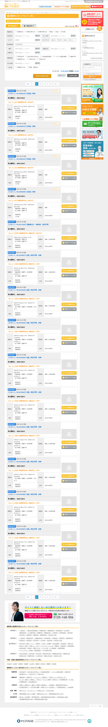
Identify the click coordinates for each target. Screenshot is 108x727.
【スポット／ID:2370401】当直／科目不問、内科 (24, 427)
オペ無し (71, 679)
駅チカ (39, 679)
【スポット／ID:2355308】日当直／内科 (21, 192)
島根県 (26, 664)
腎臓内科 (40, 633)
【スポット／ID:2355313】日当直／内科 (21, 126)
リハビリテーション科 (46, 646)
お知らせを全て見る (96, 58)
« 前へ (28, 84)
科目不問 (22, 643)
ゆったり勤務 (47, 679)
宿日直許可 (21, 56)
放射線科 (63, 646)
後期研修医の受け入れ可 (56, 694)
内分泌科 (66, 630)
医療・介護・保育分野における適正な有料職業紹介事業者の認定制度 (89, 721)
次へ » (56, 84)
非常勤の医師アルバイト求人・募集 (13, 12)
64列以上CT (40, 690)
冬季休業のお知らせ (89, 47)
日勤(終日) (20, 31)
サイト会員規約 (35, 715)
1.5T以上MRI (50, 690)
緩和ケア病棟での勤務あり (39, 685)
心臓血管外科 (39, 638)
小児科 (43, 643)
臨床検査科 (37, 650)
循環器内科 (51, 630)
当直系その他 (58, 656)
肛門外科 (36, 640)
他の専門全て (13, 643)
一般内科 (22, 630)
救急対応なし (21, 59)
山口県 (32, 664)
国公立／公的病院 (25, 697)
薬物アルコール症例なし (48, 687)
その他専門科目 (47, 650)
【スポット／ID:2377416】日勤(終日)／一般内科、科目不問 (28, 224)
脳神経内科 (47, 633)
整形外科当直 (47, 653)
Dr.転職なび (45, 6)
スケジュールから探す (13, 21)
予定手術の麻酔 (35, 687)
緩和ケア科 (36, 648)
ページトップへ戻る (96, 706)
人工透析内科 (32, 633)
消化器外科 (47, 638)
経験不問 (73, 56)
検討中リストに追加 (69, 113)
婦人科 (22, 646)
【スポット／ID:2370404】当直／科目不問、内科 (24, 323)
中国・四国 (41, 12)
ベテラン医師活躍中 (61, 56)
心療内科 (55, 633)
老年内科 (70, 633)
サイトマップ (79, 1)
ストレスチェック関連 (26, 650)
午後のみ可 (42, 59)
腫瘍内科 (36, 635)
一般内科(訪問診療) (32, 630)
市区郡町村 (10, 44)
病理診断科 (71, 646)
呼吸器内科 (42, 630)
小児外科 (42, 640)
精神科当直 (31, 656)
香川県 (43, 664)
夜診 (51, 31)
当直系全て (13, 653)
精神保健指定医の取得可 (48, 697)
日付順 (63, 71)
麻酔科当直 (66, 653)
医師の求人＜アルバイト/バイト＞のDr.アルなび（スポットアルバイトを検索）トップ (54, 712)
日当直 (64, 31)
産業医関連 (61, 648)
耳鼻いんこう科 (34, 646)
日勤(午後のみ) (42, 31)
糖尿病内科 (23, 633)
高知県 (54, 664)
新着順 (67, 71)
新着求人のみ (21, 67)
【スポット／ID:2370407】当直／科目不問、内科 (24, 255)
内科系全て (13, 630)
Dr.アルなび (61, 6)
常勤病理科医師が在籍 (40, 699)
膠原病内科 (43, 635)
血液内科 (29, 635)
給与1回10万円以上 (33, 56)
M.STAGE (25, 721)
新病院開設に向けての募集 (27, 694)
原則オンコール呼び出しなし (57, 677)
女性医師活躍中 (47, 56)
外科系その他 (58, 640)
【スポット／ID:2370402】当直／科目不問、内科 (24, 392)
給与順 (77, 71)
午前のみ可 (32, 59)
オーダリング (32, 690)
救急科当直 (23, 656)
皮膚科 (49, 643)
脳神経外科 (69, 638)
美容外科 (29, 640)
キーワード (45, 40)
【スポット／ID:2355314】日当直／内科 (21, 93)
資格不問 (29, 677)
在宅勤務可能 (63, 679)
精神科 (38, 643)
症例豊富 (51, 685)
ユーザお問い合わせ (78, 715)
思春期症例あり (61, 687)
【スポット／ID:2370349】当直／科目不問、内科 (24, 290)
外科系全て (13, 638)
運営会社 (26, 715)
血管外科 (49, 640)
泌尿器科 (63, 643)
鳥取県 (21, 664)
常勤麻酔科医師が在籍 (26, 699)
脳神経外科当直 (57, 653)
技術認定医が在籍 (62, 697)
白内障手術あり (24, 687)
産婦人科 (70, 643)
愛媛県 (49, 664)
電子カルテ (23, 690)
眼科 (26, 646)
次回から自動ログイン (93, 73)
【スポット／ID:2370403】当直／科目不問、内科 (24, 357)
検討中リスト (96, 6)
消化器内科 (59, 630)
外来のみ (55, 679)
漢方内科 (22, 635)
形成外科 (22, 640)
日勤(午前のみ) (30, 31)
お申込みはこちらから (38, 616)
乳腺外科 (55, 638)
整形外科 (62, 638)
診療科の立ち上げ (42, 694)
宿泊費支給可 (33, 682)
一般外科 (22, 638)
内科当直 (31, 653)
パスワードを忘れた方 (90, 79)
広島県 (15, 664)
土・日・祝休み (24, 679)
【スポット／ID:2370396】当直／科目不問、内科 (24, 564)
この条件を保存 (73, 75)
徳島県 (37, 664)
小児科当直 (39, 656)
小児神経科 (53, 648)
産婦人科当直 (48, 656)
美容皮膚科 (56, 643)
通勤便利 (22, 677)
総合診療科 (23, 648)
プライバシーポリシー (47, 715)
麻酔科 (57, 646)
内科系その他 (52, 635)
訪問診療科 (62, 633)
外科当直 (38, 653)
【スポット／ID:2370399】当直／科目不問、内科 (24, 494)
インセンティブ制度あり (40, 677)
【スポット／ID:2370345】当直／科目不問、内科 (24, 461)
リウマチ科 (45, 648)
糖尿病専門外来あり (62, 685)
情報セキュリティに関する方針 (62, 715)
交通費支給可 (23, 682)
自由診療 (70, 687)
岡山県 (9, 664)
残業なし (33, 679)
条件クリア (61, 75)
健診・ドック (30, 643)
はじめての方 (70, 1)
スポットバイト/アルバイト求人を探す (29, 12)
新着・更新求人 (33, 67)
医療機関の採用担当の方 (93, 1)
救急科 (30, 648)
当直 (57, 31)
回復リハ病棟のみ (25, 685)
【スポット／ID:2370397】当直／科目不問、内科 (24, 529)
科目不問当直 (23, 653)
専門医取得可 (36, 697)
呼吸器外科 (29, 638)
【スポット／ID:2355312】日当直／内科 (21, 159)
